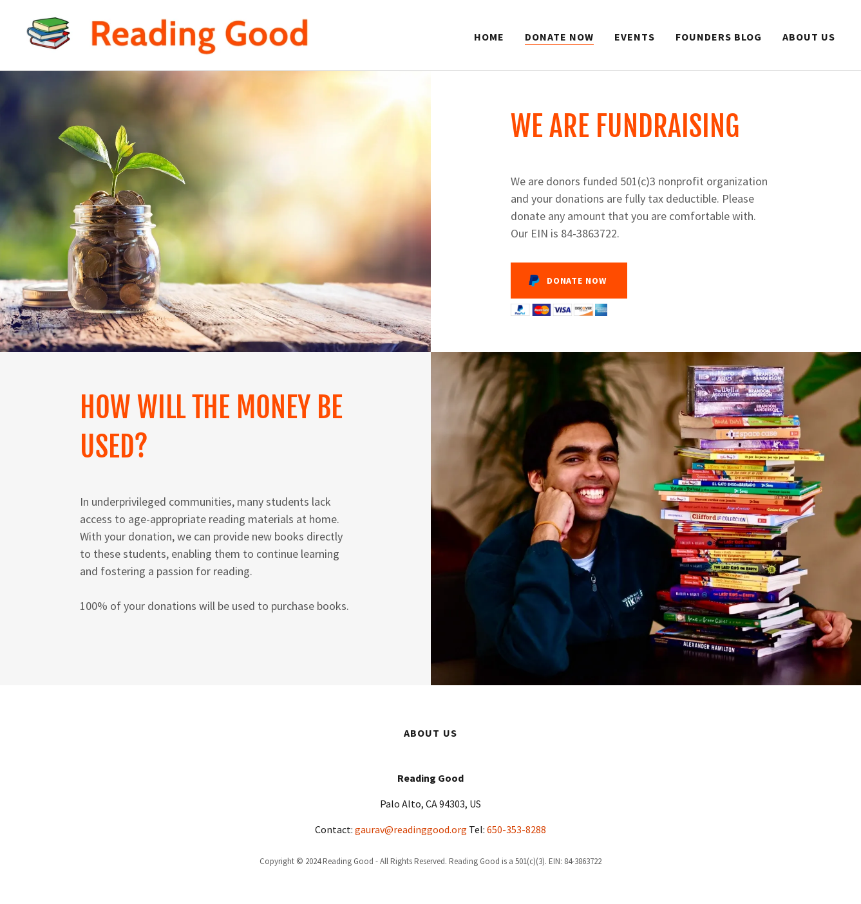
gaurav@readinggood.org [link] (411, 829)
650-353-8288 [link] (516, 829)
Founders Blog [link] (719, 36)
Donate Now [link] (559, 36)
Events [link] (634, 36)
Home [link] (489, 36)
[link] (167, 33)
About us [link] (808, 36)
